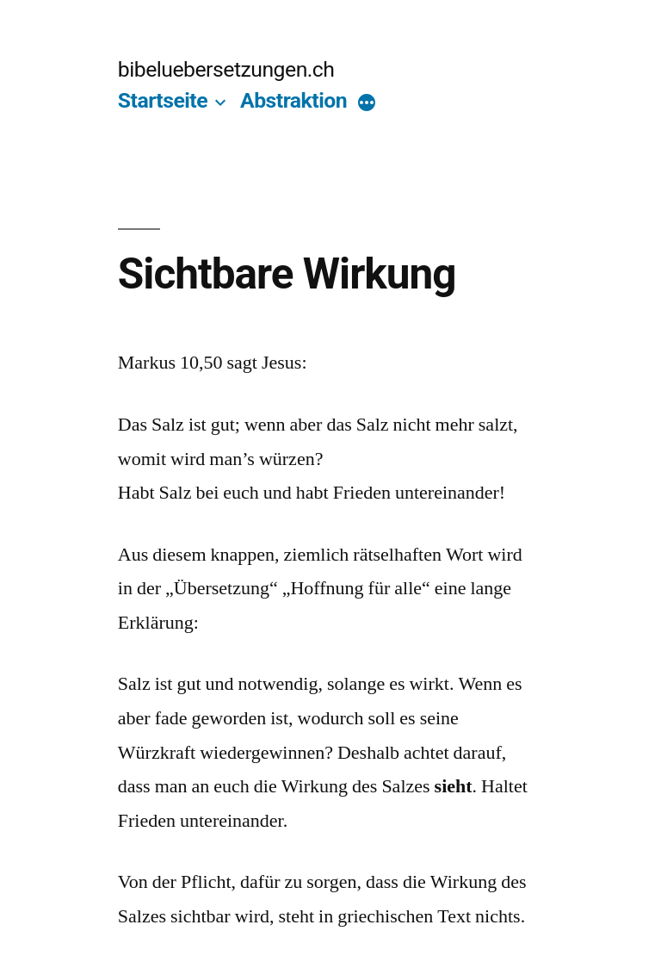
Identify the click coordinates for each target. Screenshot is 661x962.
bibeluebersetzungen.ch (226, 69)
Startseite (162, 100)
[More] (366, 104)
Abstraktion (293, 100)
